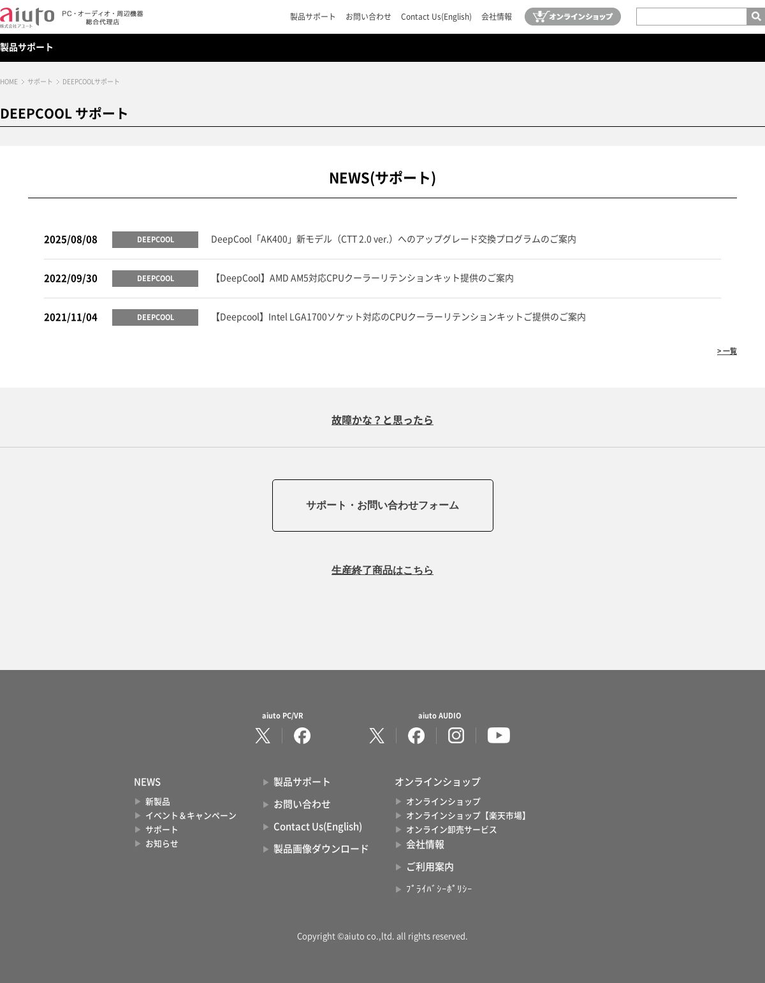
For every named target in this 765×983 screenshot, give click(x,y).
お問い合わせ (368, 16)
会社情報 (496, 16)
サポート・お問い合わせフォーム (382, 505)
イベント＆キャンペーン (191, 816)
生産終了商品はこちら (382, 570)
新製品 (157, 801)
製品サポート (313, 16)
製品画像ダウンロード (321, 849)
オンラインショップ (443, 801)
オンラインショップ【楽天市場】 (468, 816)
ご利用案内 (430, 866)
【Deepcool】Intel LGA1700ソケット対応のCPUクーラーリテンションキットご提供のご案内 (398, 316)
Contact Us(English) (436, 16)
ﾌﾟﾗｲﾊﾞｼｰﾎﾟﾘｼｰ (439, 889)
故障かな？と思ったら (382, 420)
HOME (9, 81)
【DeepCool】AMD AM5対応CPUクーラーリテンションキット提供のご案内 (362, 277)
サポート (40, 81)
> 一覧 (727, 350)
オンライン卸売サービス (451, 830)
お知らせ (161, 844)
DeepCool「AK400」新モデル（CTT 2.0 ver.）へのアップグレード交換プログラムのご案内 (393, 239)
